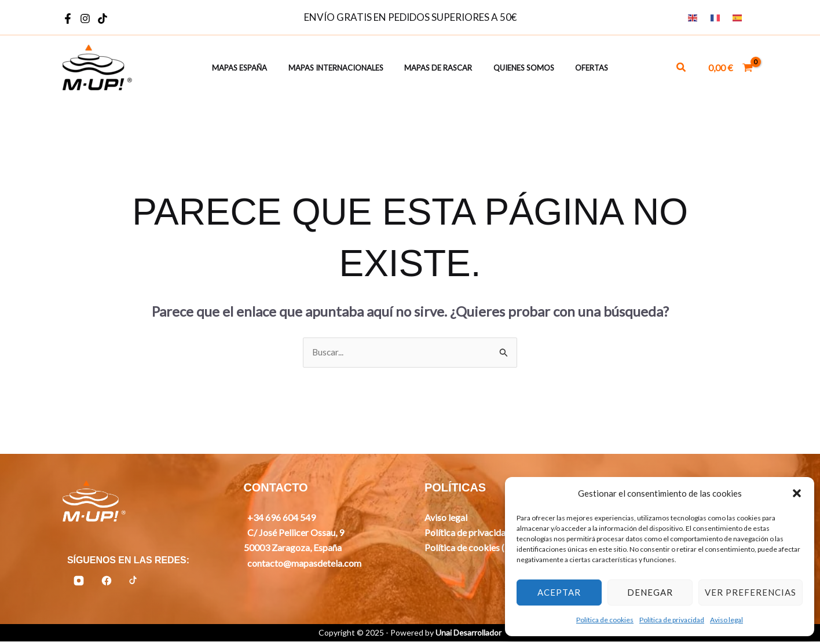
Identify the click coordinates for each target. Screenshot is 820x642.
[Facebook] (68, 18)
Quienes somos (517, 68)
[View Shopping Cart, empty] (730, 68)
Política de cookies (605, 619)
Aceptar (559, 592)
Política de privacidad (671, 619)
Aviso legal (726, 619)
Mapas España (251, 68)
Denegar (650, 592)
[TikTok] (102, 18)
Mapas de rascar (438, 68)
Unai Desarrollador (468, 633)
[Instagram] (85, 18)
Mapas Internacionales (341, 68)
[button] (797, 493)
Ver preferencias (750, 592)
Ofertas (579, 68)
